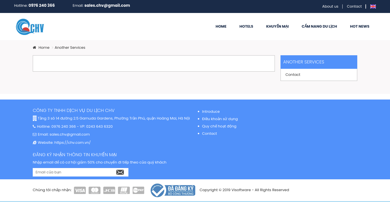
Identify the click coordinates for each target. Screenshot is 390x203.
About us (330, 6)
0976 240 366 (42, 5)
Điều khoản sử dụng (220, 119)
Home (41, 47)
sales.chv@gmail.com (107, 5)
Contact (354, 6)
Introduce (211, 111)
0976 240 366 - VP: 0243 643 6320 (82, 126)
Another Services (70, 47)
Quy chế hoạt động (219, 126)
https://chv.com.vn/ (72, 142)
